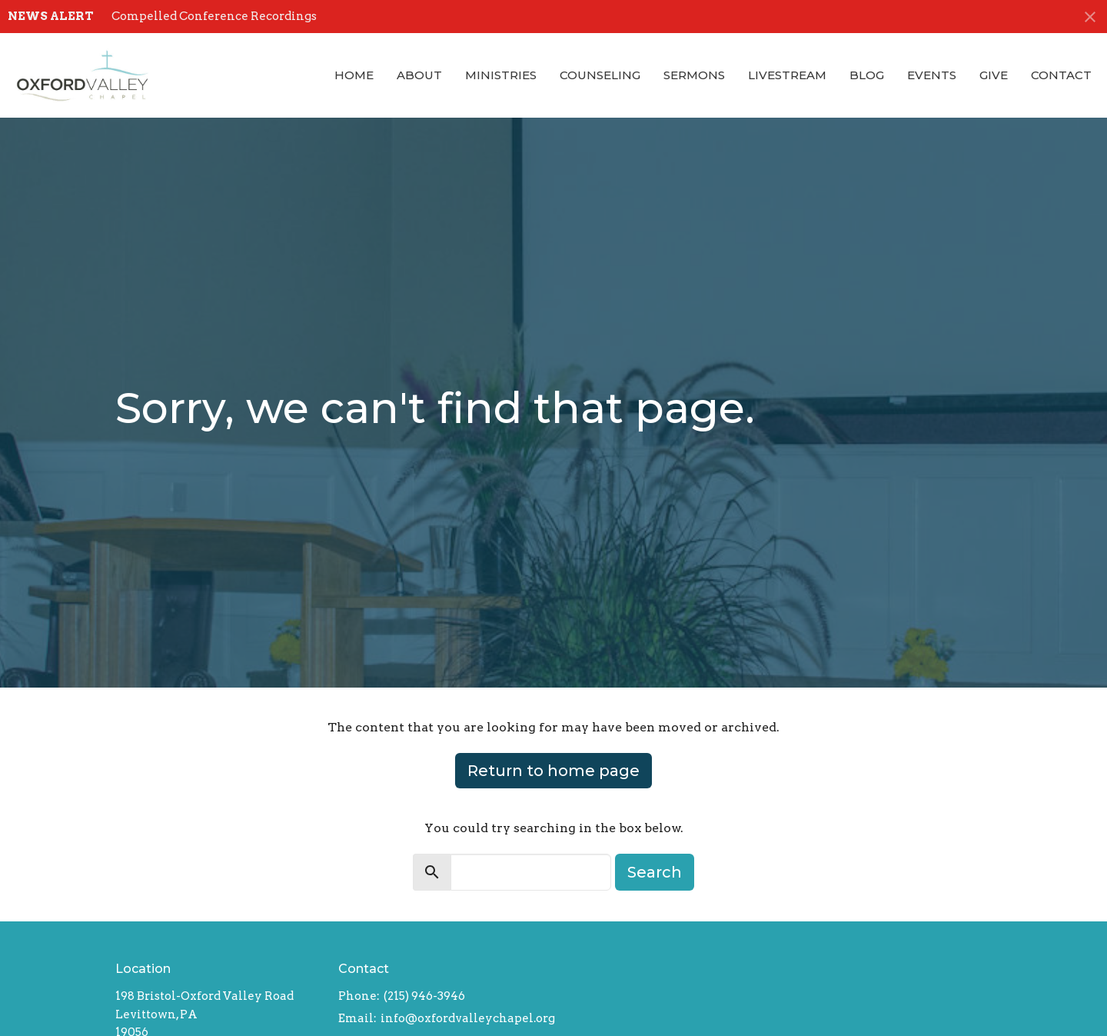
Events (931, 75)
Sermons (694, 75)
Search (654, 872)
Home (354, 75)
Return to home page (553, 770)
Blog (866, 75)
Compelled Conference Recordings (214, 16)
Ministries (501, 75)
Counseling (600, 75)
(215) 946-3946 (424, 996)
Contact (1061, 75)
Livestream (787, 75)
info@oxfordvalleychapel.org (468, 1018)
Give (993, 75)
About (419, 75)
